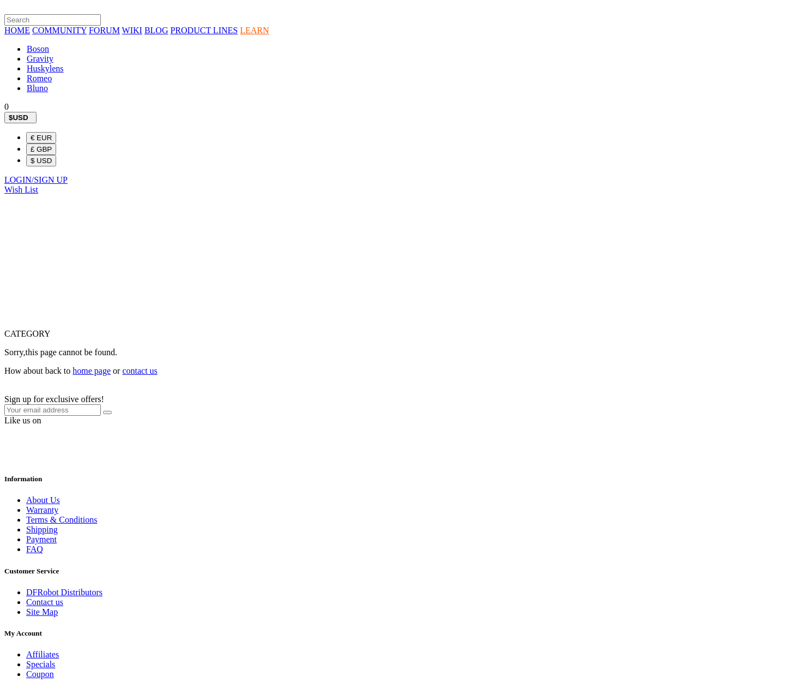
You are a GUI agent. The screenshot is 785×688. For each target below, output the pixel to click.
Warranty (42, 509)
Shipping (42, 529)
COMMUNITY (59, 30)
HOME (17, 30)
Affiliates (42, 654)
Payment (41, 539)
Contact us (44, 602)
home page (92, 370)
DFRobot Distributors (64, 592)
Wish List (21, 189)
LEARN (254, 30)
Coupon (40, 674)
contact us (139, 370)
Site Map (42, 612)
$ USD (41, 161)
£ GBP (41, 149)
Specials (40, 664)
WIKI (132, 30)
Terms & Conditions (61, 519)
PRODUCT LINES (204, 30)
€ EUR (41, 138)
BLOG (156, 30)
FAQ (34, 549)
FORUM (104, 30)
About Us (43, 500)
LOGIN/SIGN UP (36, 179)
